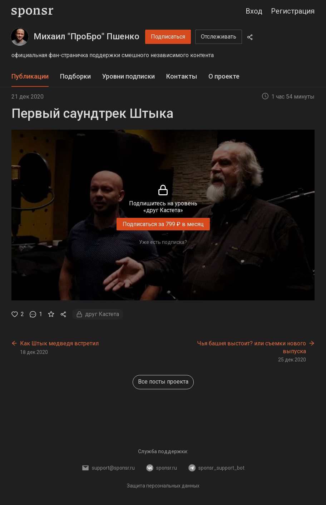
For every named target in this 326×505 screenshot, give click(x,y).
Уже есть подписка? (163, 242)
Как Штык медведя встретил (59, 343)
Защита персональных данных (163, 486)
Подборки (75, 76)
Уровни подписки (128, 76)
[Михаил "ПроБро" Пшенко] (20, 37)
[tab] (30, 76)
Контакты (181, 76)
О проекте (223, 76)
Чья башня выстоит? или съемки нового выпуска (251, 347)
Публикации (30, 76)
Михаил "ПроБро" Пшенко (86, 36)
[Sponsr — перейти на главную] (32, 11)
